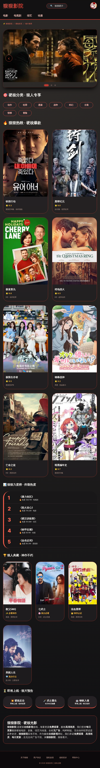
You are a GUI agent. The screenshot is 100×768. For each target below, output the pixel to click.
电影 (5, 15)
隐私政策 (50, 757)
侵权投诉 (63, 757)
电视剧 (17, 15)
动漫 (40, 15)
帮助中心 (76, 757)
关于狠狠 (24, 757)
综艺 (29, 15)
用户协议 (37, 757)
